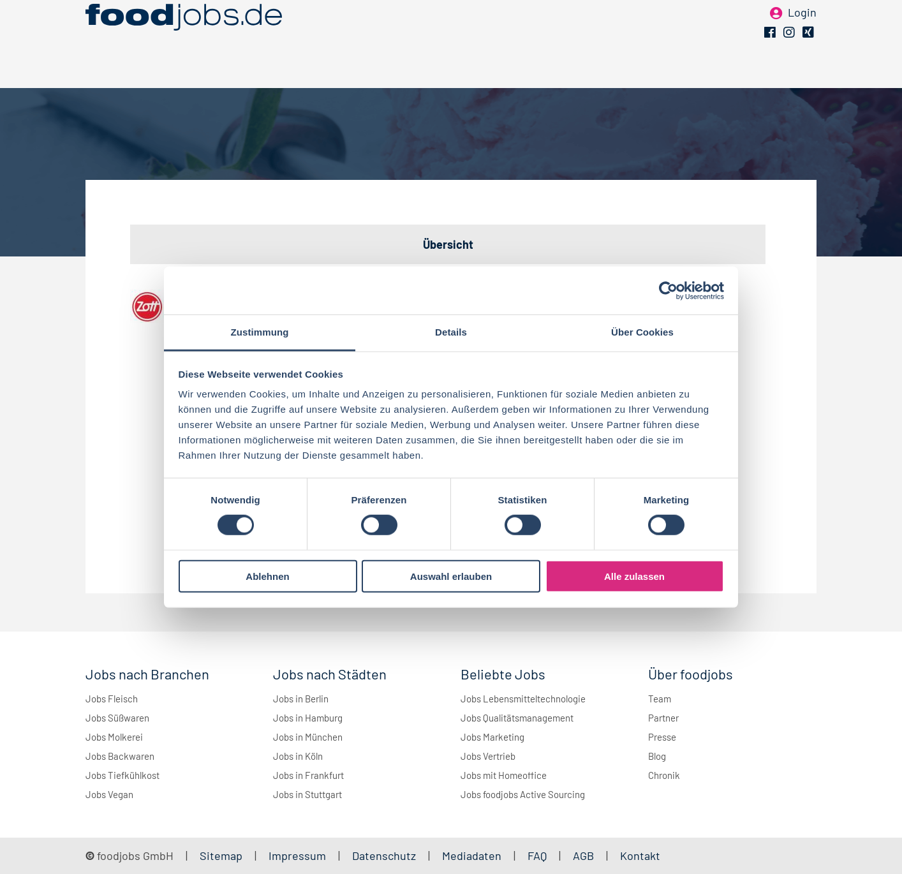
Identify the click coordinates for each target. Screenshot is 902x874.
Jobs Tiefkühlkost (122, 775)
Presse (662, 737)
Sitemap (221, 855)
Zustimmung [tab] (260, 332)
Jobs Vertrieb (488, 756)
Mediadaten (471, 855)
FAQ (537, 855)
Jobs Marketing (492, 737)
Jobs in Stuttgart (307, 794)
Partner (663, 717)
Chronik (664, 775)
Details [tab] (451, 332)
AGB (584, 855)
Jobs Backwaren (119, 756)
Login (802, 31)
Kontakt (640, 855)
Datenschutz (385, 855)
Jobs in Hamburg (308, 717)
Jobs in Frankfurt (308, 775)
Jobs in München (308, 737)
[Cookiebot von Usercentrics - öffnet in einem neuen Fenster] (668, 290)
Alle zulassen (634, 576)
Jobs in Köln (298, 756)
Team (659, 698)
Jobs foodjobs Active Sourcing (523, 794)
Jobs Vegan (109, 794)
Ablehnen (267, 576)
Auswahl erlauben (451, 576)
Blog (657, 756)
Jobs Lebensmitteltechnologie (523, 698)
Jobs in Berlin (301, 698)
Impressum (297, 855)
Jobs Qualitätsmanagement (517, 717)
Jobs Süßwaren (117, 717)
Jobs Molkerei (114, 737)
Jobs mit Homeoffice (504, 775)
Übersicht (448, 244)
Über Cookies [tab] (642, 332)
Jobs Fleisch (111, 698)
